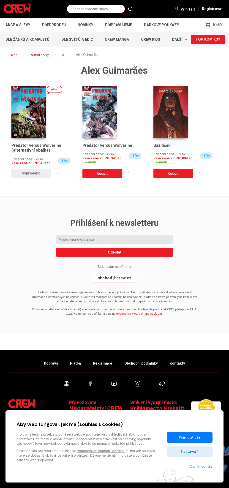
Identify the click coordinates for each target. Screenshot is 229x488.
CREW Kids (150, 39)
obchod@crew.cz (114, 277)
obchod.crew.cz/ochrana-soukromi (139, 313)
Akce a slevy (17, 25)
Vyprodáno (31, 173)
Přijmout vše (189, 437)
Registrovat (212, 9)
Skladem (89, 162)
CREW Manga (117, 39)
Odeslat (114, 252)
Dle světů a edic (77, 39)
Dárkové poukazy (161, 25)
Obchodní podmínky (142, 363)
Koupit (102, 173)
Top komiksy (208, 39)
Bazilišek (162, 145)
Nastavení (189, 451)
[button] (178, 39)
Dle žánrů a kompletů (27, 39)
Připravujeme (118, 25)
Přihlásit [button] (184, 9)
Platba (75, 363)
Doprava (49, 363)
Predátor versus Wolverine (107, 145)
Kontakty (179, 363)
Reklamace (102, 363)
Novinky (85, 25)
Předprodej (54, 25)
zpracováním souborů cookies (101, 451)
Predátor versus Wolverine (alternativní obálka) (36, 148)
